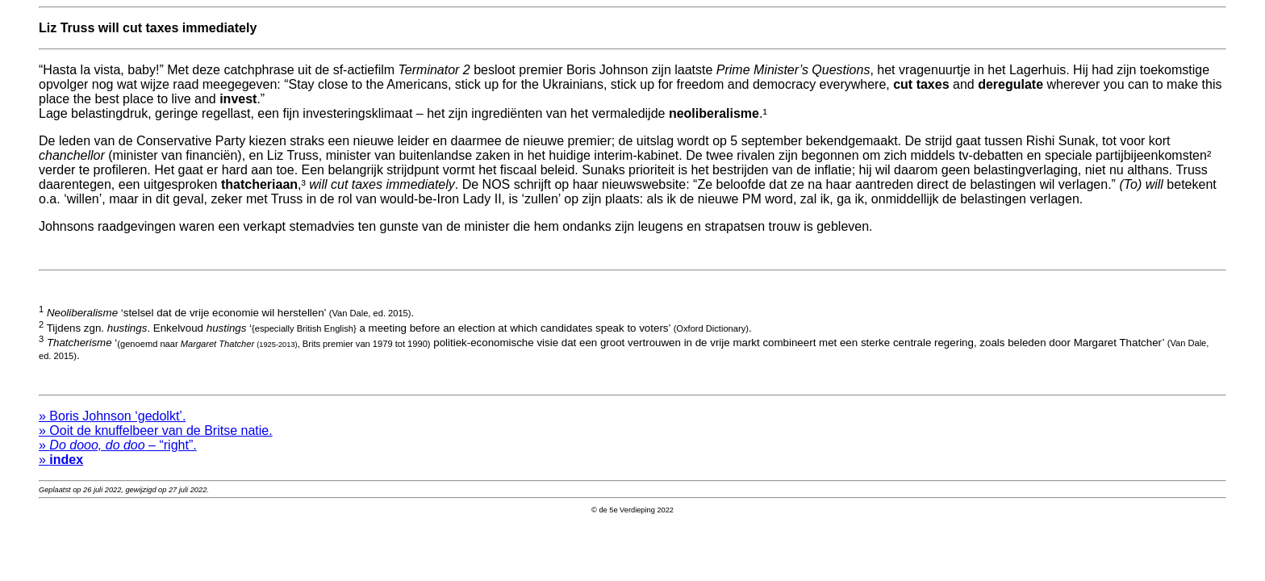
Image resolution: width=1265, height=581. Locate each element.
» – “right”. (118, 452)
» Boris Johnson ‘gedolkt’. (112, 423)
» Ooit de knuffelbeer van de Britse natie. (156, 438)
